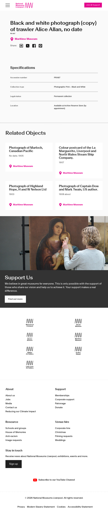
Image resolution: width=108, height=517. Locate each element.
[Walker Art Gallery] (29, 351)
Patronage (60, 403)
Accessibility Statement (80, 507)
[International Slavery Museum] (29, 337)
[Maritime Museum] (78, 337)
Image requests (13, 440)
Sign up (13, 464)
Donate (59, 407)
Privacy (21, 507)
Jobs (8, 399)
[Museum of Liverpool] (29, 323)
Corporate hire (62, 428)
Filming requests (63, 436)
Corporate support (64, 399)
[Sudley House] (78, 351)
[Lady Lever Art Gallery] (29, 365)
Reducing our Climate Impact (20, 411)
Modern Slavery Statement (41, 507)
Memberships (62, 395)
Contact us (11, 407)
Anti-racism (11, 436)
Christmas (60, 432)
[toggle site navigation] (7, 5)
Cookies (61, 507)
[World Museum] (78, 323)
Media (8, 403)
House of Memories (15, 432)
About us (10, 395)
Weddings (60, 440)
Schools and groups (15, 428)
